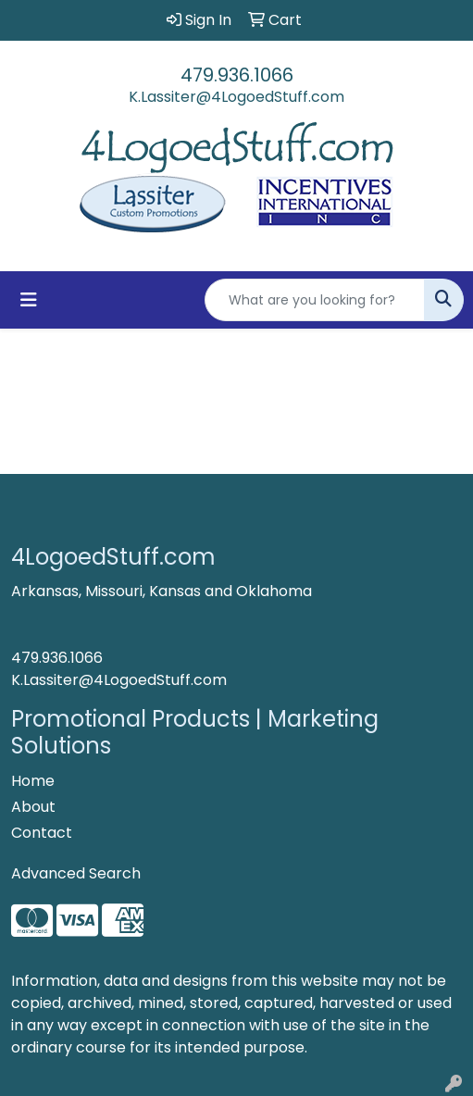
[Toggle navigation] (28, 300)
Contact (41, 832)
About (33, 806)
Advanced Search (76, 873)
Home (33, 780)
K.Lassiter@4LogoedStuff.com (236, 96)
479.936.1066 (236, 75)
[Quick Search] (315, 300)
